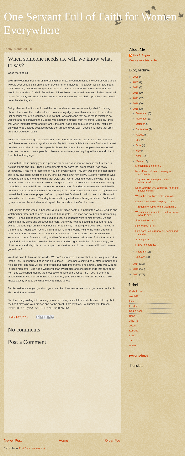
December (142, 113)
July (138, 139)
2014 (136, 263)
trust (131, 335)
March (139, 161)
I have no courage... (146, 244)
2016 (136, 103)
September (142, 129)
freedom (133, 306)
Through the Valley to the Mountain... (155, 206)
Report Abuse (138, 355)
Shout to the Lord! (145, 220)
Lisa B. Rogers (141, 55)
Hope (132, 315)
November (142, 118)
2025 (136, 76)
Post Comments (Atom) (32, 448)
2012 (136, 274)
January (140, 256)
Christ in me (135, 291)
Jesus (132, 325)
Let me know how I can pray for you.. (155, 201)
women (133, 345)
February (141, 251)
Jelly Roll (134, 320)
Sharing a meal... (144, 239)
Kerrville (133, 330)
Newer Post (13, 440)
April (138, 155)
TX (130, 340)
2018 (136, 92)
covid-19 (134, 296)
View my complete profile (143, 60)
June (139, 145)
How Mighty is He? (145, 225)
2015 (136, 108)
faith (131, 301)
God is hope (135, 310)
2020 (136, 87)
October (140, 123)
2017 (136, 98)
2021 (136, 82)
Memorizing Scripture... (148, 165)
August (140, 134)
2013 (136, 269)
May (138, 150)
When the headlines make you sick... (155, 196)
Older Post (113, 440)
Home (63, 440)
